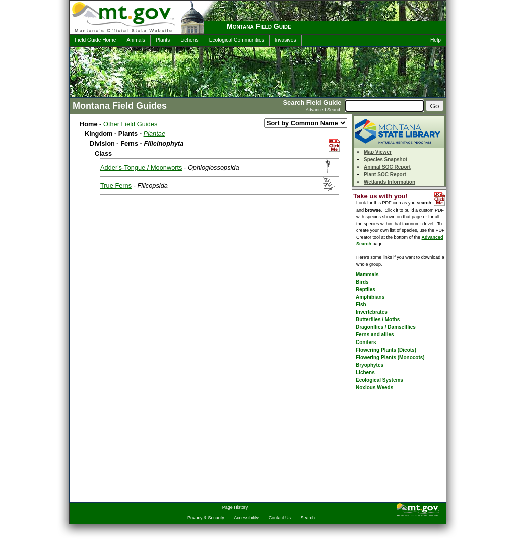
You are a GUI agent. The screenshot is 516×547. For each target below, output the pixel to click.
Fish (361, 304)
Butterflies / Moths (378, 319)
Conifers (366, 342)
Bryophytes (369, 365)
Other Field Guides (130, 124)
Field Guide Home (95, 40)
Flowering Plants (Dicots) (386, 350)
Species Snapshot (385, 159)
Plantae (154, 134)
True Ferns (116, 185)
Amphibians (370, 297)
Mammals (367, 274)
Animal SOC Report (387, 167)
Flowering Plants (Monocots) (390, 357)
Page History (235, 507)
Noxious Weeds (374, 387)
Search (308, 517)
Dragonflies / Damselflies (386, 327)
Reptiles (365, 289)
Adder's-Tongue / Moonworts (141, 167)
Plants (163, 40)
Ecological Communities (236, 40)
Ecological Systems (379, 380)
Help (435, 40)
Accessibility (246, 517)
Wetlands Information (389, 182)
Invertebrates (372, 312)
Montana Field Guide (259, 26)
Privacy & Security (205, 517)
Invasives (285, 40)
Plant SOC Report (385, 174)
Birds (362, 282)
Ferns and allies (375, 334)
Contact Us (280, 517)
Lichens (189, 40)
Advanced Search (324, 109)
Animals (135, 40)
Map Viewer (378, 152)
